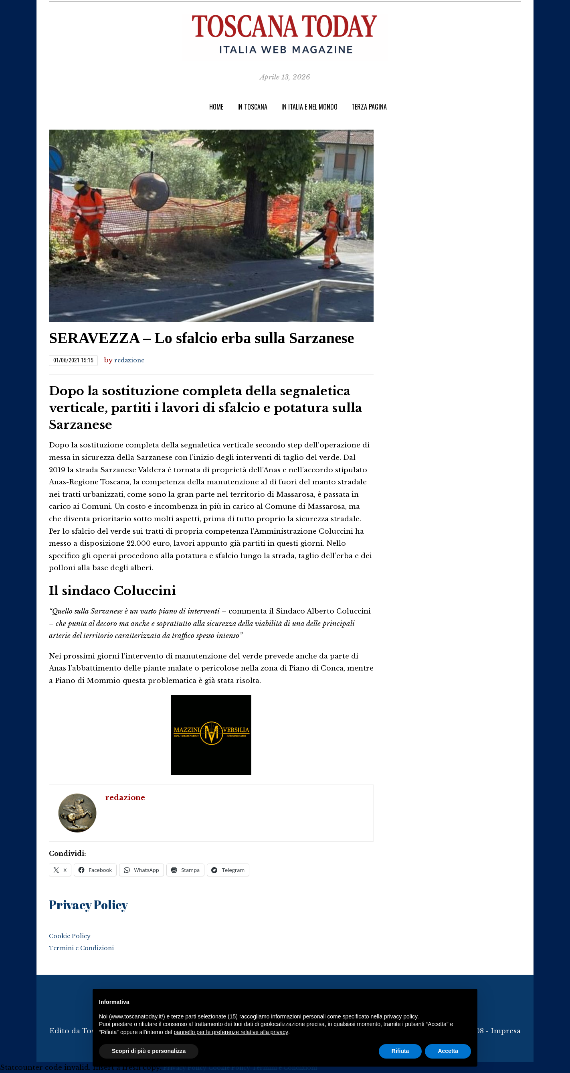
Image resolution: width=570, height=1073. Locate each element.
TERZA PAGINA (369, 107)
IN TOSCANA (252, 107)
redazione (132, 360)
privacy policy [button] (400, 1016)
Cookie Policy (73, 935)
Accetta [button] (448, 1051)
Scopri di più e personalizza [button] (149, 1051)
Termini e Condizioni (88, 947)
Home (216, 107)
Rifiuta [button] (400, 1051)
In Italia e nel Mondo (309, 107)
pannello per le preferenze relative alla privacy (231, 1032)
